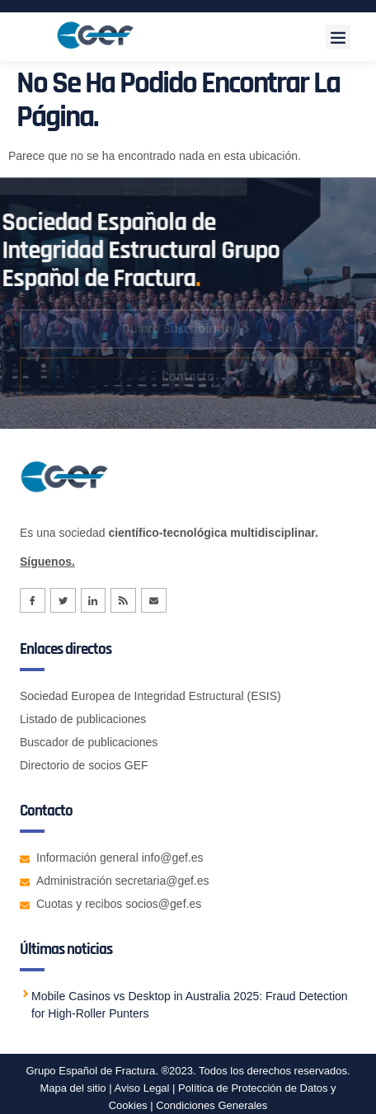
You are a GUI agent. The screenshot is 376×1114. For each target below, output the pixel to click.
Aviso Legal (141, 1088)
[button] (338, 37)
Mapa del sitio (73, 1088)
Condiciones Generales (211, 1105)
